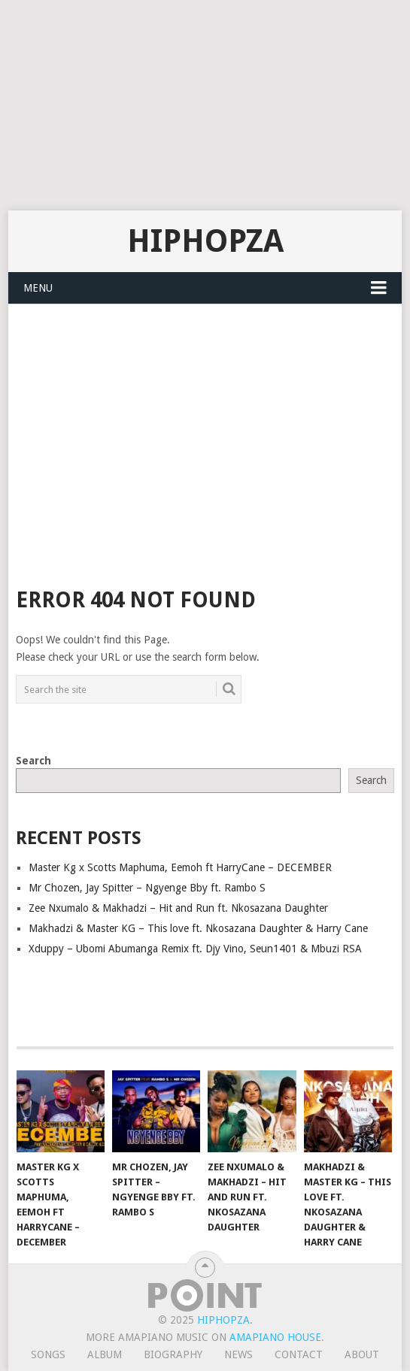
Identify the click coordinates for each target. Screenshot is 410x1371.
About (362, 1354)
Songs (48, 1354)
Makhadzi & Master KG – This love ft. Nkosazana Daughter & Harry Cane (198, 928)
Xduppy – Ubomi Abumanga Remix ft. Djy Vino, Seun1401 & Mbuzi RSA (195, 949)
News (238, 1354)
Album (104, 1354)
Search (33, 761)
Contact (299, 1354)
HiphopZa (205, 240)
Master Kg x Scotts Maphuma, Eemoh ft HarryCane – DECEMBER (180, 867)
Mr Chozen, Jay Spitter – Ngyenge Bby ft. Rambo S (147, 888)
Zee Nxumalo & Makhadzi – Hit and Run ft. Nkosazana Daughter (178, 908)
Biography (173, 1354)
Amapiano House (275, 1337)
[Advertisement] (202, 105)
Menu (38, 288)
